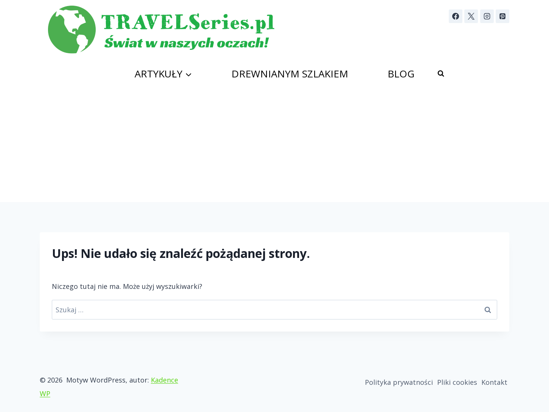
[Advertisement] (274, 145)
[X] (471, 16)
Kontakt (494, 382)
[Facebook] (455, 16)
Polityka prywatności (399, 382)
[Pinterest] (502, 16)
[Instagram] (487, 16)
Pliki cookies (457, 382)
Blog (401, 73)
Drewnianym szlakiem (289, 73)
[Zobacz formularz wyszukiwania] (441, 73)
